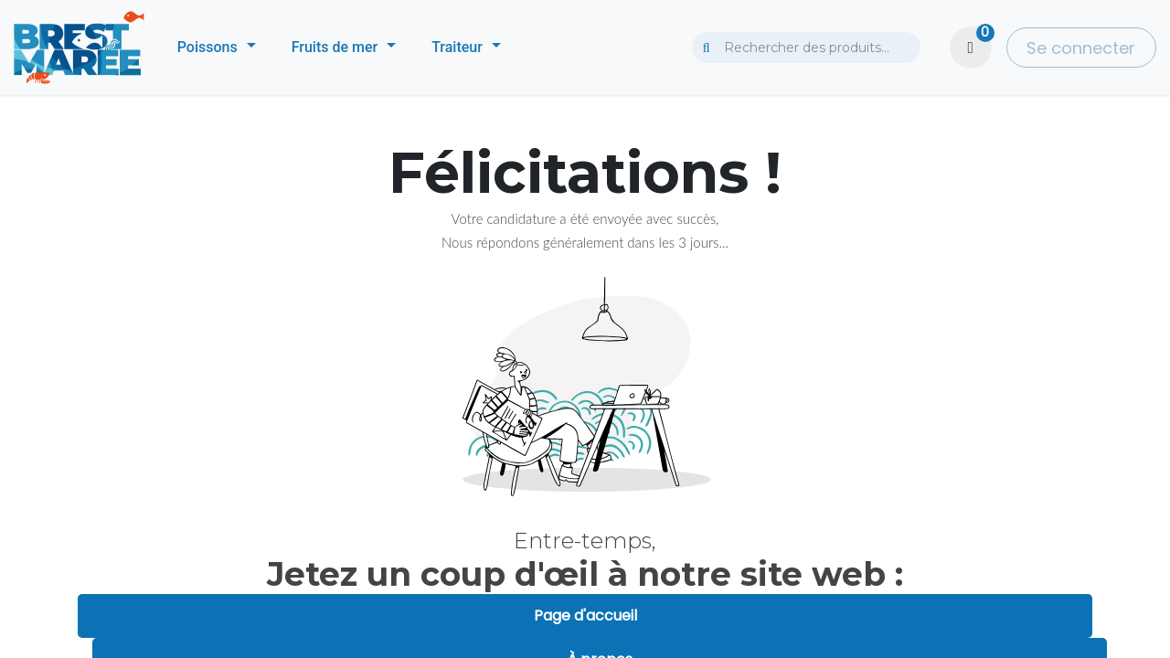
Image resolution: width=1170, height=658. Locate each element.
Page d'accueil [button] (585, 615)
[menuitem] (216, 47)
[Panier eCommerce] (971, 48)
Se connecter (1080, 48)
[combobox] (806, 47)
